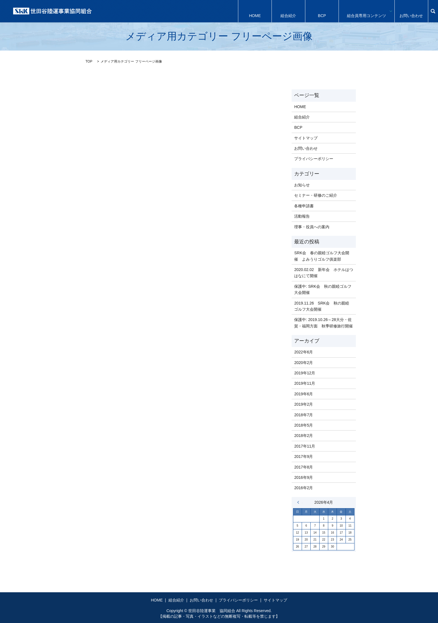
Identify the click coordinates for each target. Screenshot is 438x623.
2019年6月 (303, 394)
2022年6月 (303, 352)
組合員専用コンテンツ (366, 11)
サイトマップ (306, 138)
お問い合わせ (411, 11)
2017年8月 (303, 467)
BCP (322, 11)
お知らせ (302, 185)
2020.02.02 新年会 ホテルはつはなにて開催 (323, 272)
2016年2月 (303, 488)
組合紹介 (288, 11)
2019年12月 (304, 373)
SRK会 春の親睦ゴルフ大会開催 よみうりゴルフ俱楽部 (321, 256)
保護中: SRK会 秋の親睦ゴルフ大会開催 (322, 289)
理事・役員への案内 (311, 227)
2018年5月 (303, 425)
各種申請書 (304, 206)
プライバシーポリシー (313, 158)
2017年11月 (304, 446)
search (433, 11)
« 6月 (299, 502)
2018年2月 (303, 435)
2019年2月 (303, 404)
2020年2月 (303, 362)
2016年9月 (303, 477)
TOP (88, 61)
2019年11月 (304, 383)
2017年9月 (303, 456)
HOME (255, 11)
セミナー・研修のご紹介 (315, 195)
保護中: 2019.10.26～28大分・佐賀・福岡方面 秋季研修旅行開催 (323, 322)
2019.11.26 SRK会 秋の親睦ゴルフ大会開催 (321, 306)
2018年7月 (303, 415)
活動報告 (302, 216)
